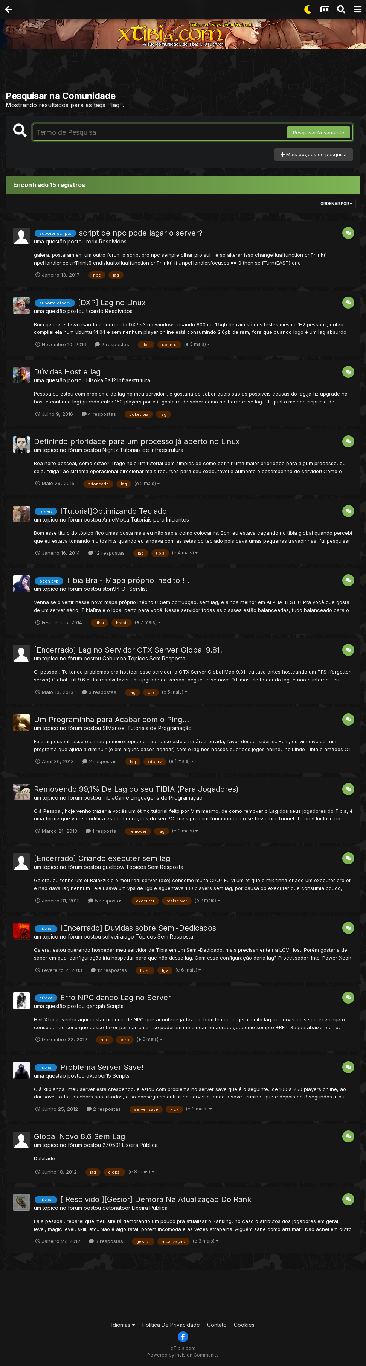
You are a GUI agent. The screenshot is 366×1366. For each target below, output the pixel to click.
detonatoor (116, 1208)
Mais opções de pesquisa (314, 154)
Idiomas (123, 1325)
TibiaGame (115, 797)
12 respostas (106, 553)
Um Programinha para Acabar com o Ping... (111, 719)
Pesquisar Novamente (318, 132)
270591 (111, 1145)
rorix (92, 241)
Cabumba (114, 658)
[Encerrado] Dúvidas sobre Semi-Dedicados (138, 927)
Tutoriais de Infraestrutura (151, 450)
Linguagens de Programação (167, 797)
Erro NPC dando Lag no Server (115, 997)
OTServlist (134, 589)
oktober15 (98, 1075)
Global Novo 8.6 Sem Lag (79, 1136)
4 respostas (99, 414)
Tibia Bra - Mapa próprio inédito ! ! (127, 580)
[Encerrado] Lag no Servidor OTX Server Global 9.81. (128, 649)
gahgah (95, 1006)
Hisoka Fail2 (101, 380)
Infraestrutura (133, 380)
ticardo (95, 311)
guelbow (113, 867)
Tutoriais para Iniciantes (160, 519)
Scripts (115, 1006)
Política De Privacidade (171, 1325)
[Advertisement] (183, 71)
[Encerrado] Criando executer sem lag (102, 858)
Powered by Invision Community (183, 1355)
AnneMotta (115, 519)
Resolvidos (113, 241)
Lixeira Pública (140, 1145)
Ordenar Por (336, 203)
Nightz (110, 450)
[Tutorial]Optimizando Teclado (113, 511)
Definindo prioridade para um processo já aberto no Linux (137, 441)
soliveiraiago (118, 936)
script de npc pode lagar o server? (141, 232)
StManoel (114, 728)
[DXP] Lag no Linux (112, 302)
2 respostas (112, 344)
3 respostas (99, 692)
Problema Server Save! (101, 1067)
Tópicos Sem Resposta (156, 658)
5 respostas (105, 900)
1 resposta (101, 831)
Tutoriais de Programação (159, 728)
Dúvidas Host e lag (67, 371)
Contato (217, 1325)
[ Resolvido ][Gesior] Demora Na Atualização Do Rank (155, 1199)
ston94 (111, 589)
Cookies (244, 1325)
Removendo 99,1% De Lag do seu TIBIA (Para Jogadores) (136, 789)
